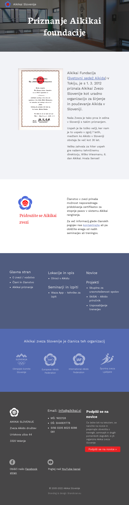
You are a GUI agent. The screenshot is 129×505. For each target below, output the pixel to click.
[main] (64, 26)
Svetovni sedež (81, 78)
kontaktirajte (91, 225)
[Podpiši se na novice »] (102, 449)
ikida (101, 78)
